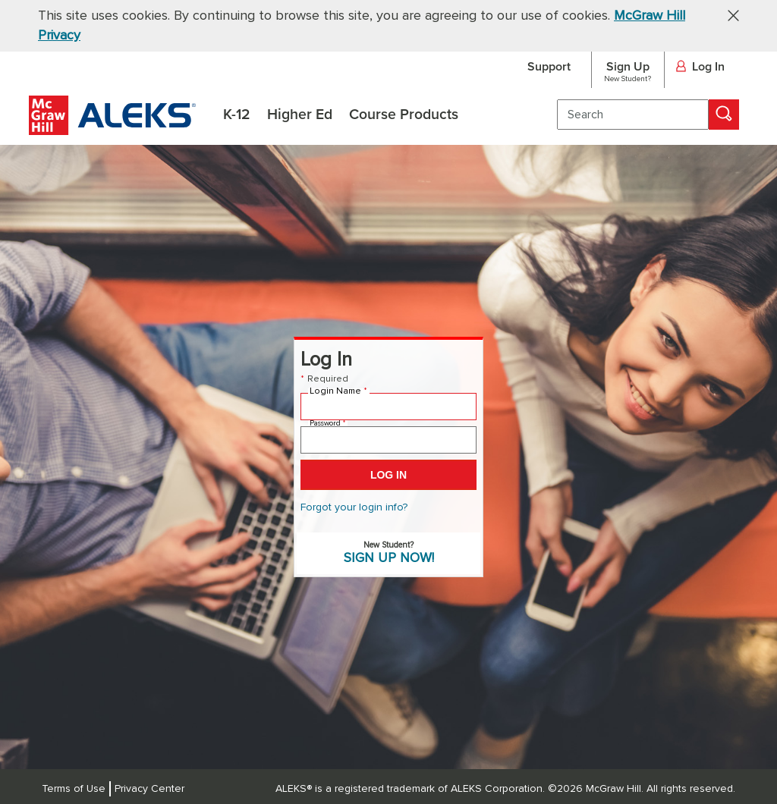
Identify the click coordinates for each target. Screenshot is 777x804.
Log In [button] (700, 67)
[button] (727, 15)
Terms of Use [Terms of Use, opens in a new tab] (73, 789)
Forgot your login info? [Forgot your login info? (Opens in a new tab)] (353, 507)
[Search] (724, 114)
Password (327, 423)
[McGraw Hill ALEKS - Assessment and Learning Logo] (112, 131)
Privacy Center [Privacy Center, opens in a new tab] (149, 789)
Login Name (338, 391)
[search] (633, 114)
